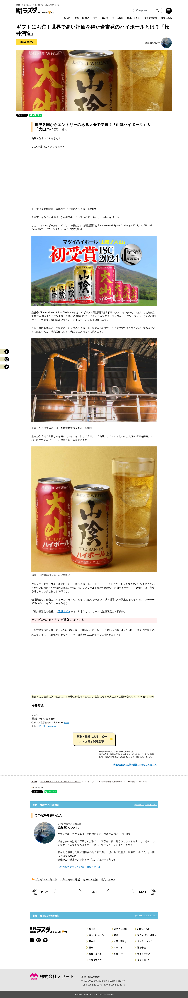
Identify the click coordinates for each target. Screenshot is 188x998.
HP (39, 726)
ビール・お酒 (90, 879)
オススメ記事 (120, 929)
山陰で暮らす (120, 941)
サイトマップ (143, 954)
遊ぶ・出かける (96, 935)
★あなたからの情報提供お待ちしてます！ (135, 764)
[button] (94, 739)
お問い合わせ (143, 929)
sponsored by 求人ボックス (146, 805)
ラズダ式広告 (95, 960)
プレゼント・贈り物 (46, 879)
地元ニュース (108, 879)
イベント (118, 947)
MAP (66, 722)
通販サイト (64, 611)
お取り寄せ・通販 (70, 879)
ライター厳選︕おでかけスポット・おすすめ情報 (60, 781)
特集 (116, 935)
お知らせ (118, 954)
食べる (92, 929)
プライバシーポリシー (147, 935)
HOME (34, 781)
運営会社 (141, 947)
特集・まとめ (95, 954)
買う (91, 947)
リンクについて (144, 941)
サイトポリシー (144, 960)
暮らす (92, 941)
